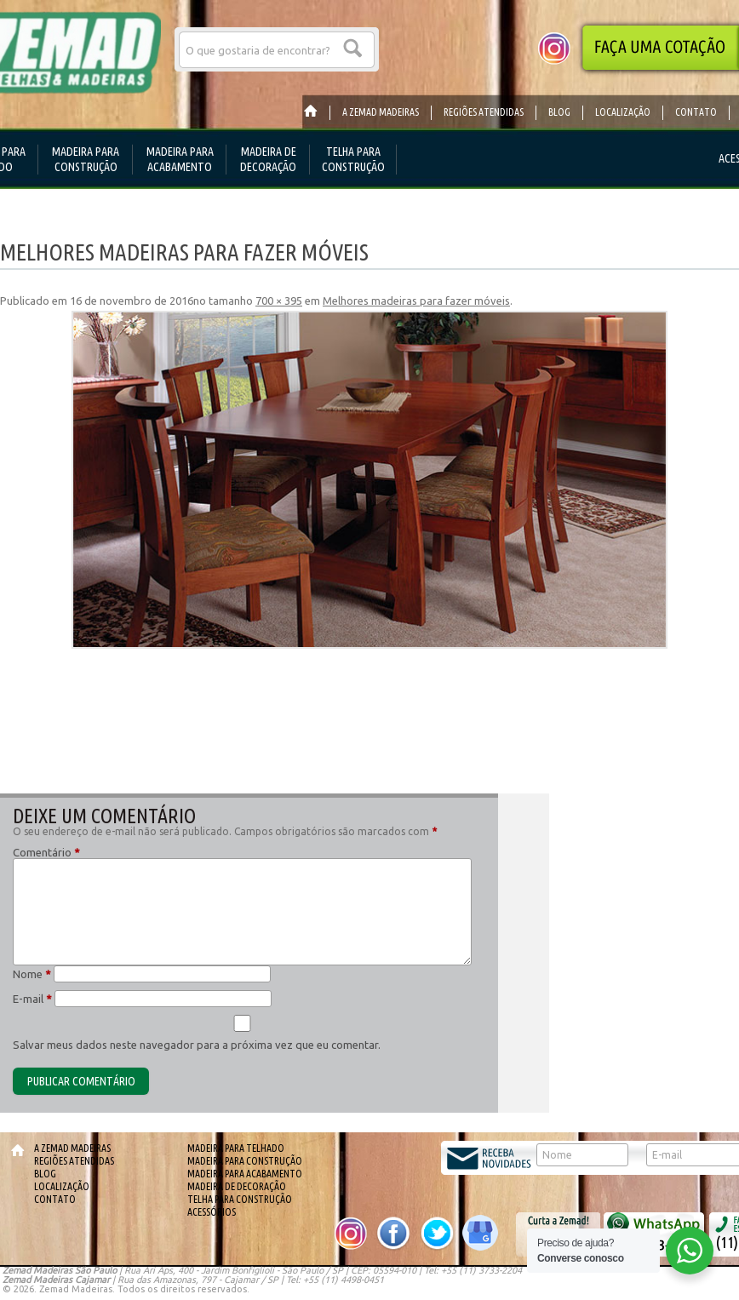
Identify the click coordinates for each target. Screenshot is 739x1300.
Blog (45, 1173)
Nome (32, 974)
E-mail (32, 999)
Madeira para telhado (235, 1148)
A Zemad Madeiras (72, 1148)
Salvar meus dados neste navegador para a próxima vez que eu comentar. (197, 1045)
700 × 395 (278, 300)
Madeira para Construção (244, 1160)
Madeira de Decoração (236, 1186)
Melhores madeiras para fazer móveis (416, 300)
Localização (61, 1186)
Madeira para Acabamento (244, 1173)
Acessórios (211, 1211)
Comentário (46, 852)
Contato (55, 1199)
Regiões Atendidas (74, 1160)
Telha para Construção (239, 1199)
